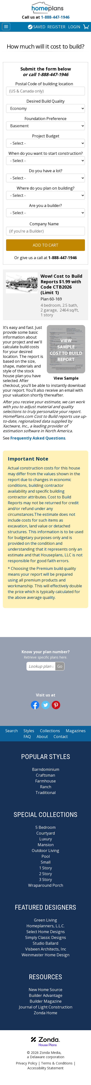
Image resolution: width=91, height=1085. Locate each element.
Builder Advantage (45, 995)
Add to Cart (45, 245)
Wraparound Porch (45, 885)
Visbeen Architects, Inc (45, 949)
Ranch (45, 786)
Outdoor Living (45, 850)
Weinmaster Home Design (45, 954)
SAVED (36, 26)
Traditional (45, 792)
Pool (45, 856)
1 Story (45, 868)
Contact (61, 736)
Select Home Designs (45, 931)
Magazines (76, 730)
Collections (50, 730)
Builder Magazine (46, 1001)
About (42, 736)
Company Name (44, 224)
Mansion (46, 844)
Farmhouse (45, 781)
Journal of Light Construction (45, 1007)
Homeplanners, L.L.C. (45, 926)
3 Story (45, 879)
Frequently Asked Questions (37, 438)
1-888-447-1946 (45, 17)
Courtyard (45, 833)
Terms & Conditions (57, 1063)
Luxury (45, 839)
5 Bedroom (45, 827)
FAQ (27, 736)
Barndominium (45, 769)
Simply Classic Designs (45, 937)
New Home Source (45, 989)
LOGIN (74, 26)
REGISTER (56, 26)
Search (11, 730)
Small (45, 862)
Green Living (45, 920)
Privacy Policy (26, 1063)
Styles (29, 730)
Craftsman (45, 775)
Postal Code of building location (44, 83)
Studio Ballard (45, 943)
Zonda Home (45, 1012)
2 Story (45, 873)
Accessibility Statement (45, 1068)
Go (59, 666)
